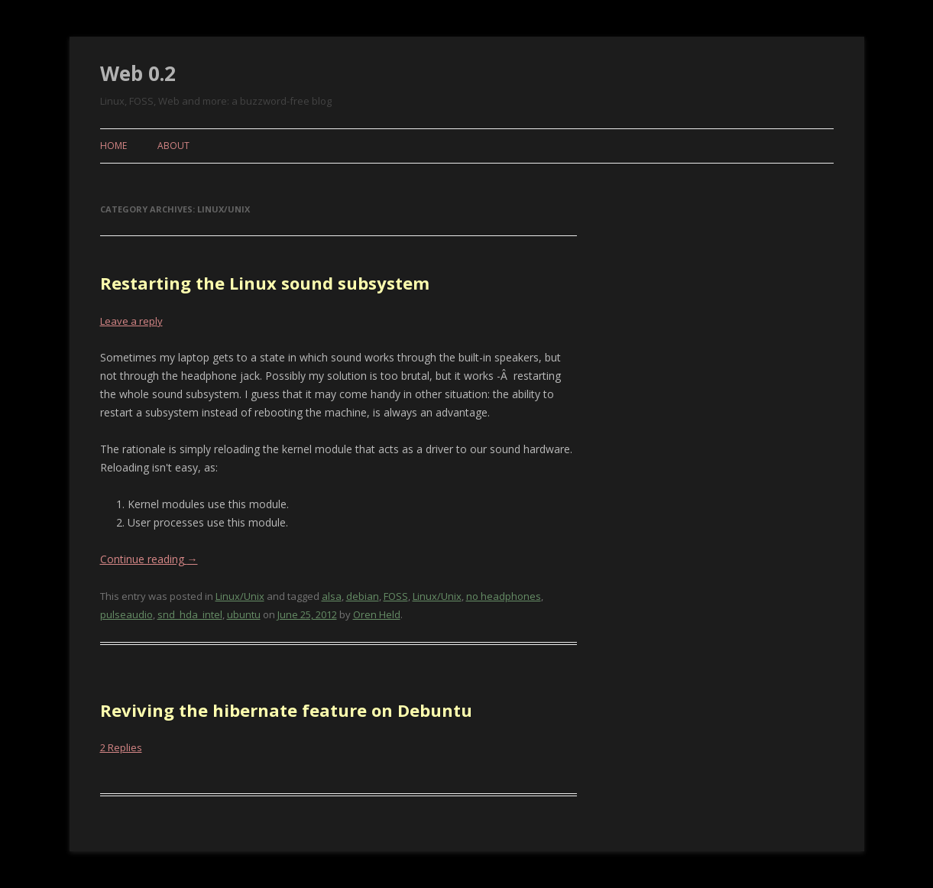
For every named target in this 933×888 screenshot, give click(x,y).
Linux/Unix (239, 596)
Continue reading (149, 559)
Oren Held (376, 614)
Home (113, 145)
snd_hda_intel (189, 614)
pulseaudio (126, 614)
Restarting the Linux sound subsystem (264, 282)
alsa (332, 596)
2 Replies (121, 747)
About (173, 145)
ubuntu (244, 614)
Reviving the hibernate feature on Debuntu (286, 709)
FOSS (396, 596)
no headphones (503, 596)
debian (362, 596)
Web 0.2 (138, 73)
